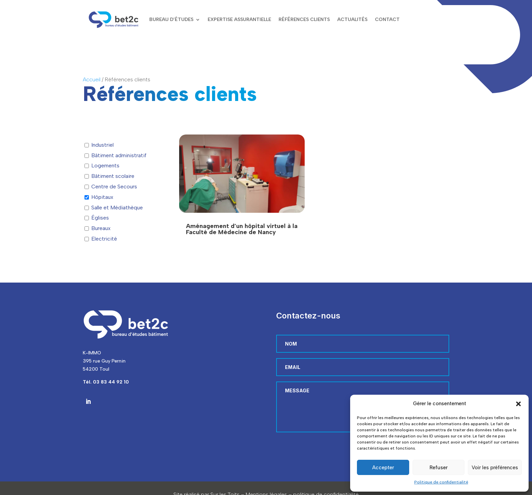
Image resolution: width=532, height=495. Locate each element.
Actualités (352, 19)
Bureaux (101, 228)
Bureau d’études (171, 19)
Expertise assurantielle (239, 19)
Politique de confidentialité (441, 482)
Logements (105, 165)
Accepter (383, 468)
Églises (100, 217)
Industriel (102, 145)
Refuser (439, 468)
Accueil (91, 79)
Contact (387, 19)
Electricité (104, 238)
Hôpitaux (102, 197)
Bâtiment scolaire (112, 176)
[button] (518, 403)
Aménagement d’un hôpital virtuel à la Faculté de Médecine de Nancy (242, 229)
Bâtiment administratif (119, 155)
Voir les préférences (495, 468)
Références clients (304, 19)
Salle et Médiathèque (117, 207)
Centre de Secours (114, 186)
